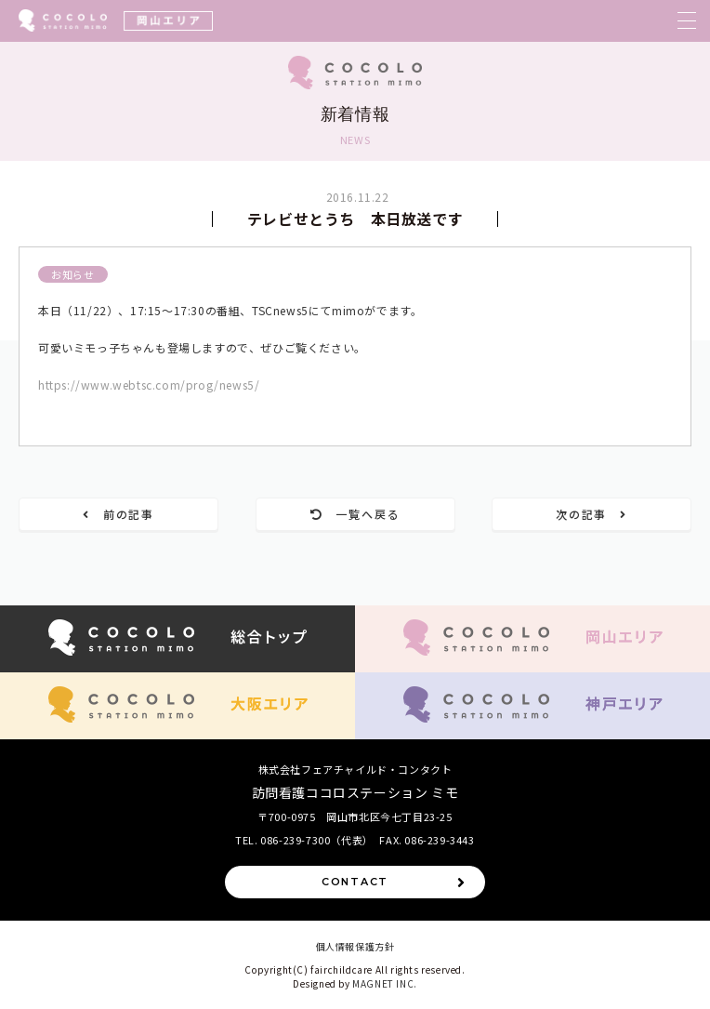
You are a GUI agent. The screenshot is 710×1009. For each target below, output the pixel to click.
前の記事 (118, 514)
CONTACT (394, 882)
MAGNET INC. (384, 983)
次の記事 (591, 514)
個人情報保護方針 (355, 946)
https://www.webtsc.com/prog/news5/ (148, 384)
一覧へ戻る (355, 514)
